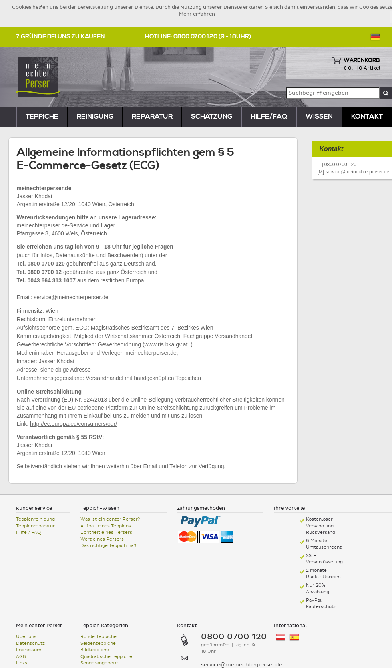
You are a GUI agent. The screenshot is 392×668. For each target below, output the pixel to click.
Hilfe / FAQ (28, 532)
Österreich (280, 637)
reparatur (152, 116)
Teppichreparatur (35, 526)
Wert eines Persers (102, 539)
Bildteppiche (94, 649)
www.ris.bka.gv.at (166, 344)
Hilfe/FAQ (269, 116)
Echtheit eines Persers (106, 532)
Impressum (28, 649)
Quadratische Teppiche (106, 656)
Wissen (319, 116)
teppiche (42, 116)
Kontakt (367, 116)
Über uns (26, 636)
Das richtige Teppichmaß (108, 545)
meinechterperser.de (44, 188)
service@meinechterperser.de (71, 297)
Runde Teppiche (98, 636)
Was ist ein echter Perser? (110, 519)
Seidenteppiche (98, 643)
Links (21, 663)
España (294, 637)
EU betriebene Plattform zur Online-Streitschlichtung (133, 407)
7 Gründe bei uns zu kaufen (60, 36)
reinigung (95, 116)
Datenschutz (30, 643)
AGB (21, 656)
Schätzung (211, 116)
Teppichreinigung (35, 519)
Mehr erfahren (197, 14)
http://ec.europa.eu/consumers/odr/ (73, 424)
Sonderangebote (99, 663)
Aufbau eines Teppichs (105, 526)
